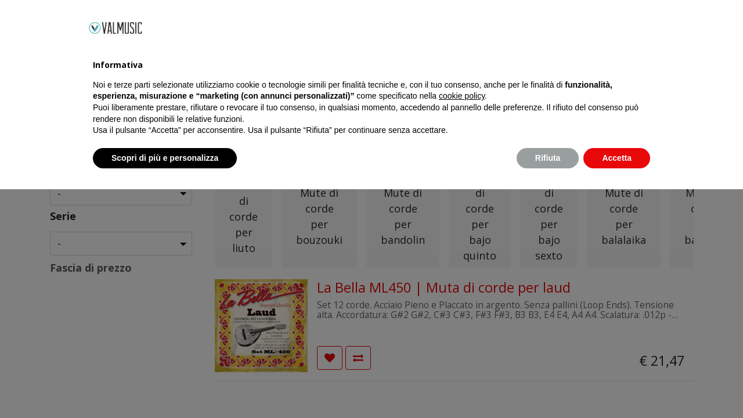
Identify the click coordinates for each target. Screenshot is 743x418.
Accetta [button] (617, 386)
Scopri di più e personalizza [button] (164, 386)
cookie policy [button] (462, 324)
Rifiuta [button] (548, 386)
